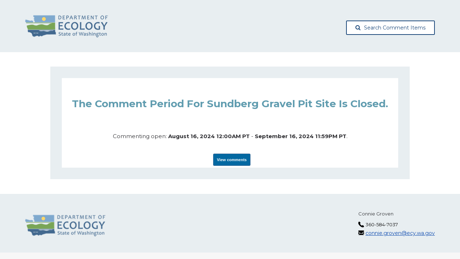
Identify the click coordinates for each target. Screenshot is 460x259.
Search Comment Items (390, 27)
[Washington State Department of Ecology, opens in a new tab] (66, 26)
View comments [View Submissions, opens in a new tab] (232, 160)
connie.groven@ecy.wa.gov (400, 233)
